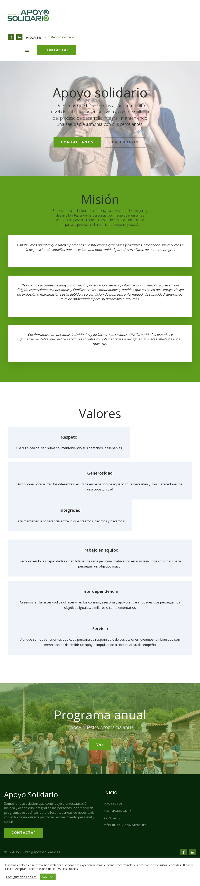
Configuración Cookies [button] (21, 877)
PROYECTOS (113, 803)
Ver (100, 744)
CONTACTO (113, 818)
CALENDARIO (125, 142)
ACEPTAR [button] (47, 876)
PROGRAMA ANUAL (119, 810)
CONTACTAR (57, 50)
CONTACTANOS (77, 142)
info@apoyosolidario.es (60, 37)
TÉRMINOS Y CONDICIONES (125, 825)
